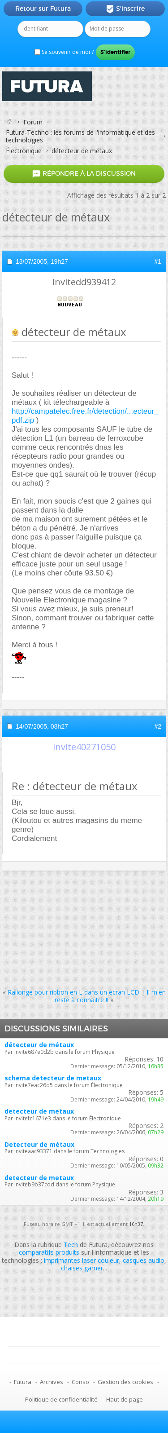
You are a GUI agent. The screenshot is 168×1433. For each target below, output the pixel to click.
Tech (71, 1244)
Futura (22, 1382)
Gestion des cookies (125, 1382)
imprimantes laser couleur (81, 1260)
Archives (51, 1382)
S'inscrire (125, 8)
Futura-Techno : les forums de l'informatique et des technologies (80, 136)
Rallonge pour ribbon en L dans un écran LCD (73, 992)
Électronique (24, 150)
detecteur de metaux (39, 1111)
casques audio (143, 1260)
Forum (33, 122)
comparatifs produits (49, 1252)
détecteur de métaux (39, 1044)
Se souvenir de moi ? (64, 52)
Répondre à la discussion (84, 173)
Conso (80, 1382)
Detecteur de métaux (39, 1144)
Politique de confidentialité (61, 1399)
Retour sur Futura (43, 8)
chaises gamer (82, 1268)
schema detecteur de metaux (52, 1078)
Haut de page (124, 1399)
